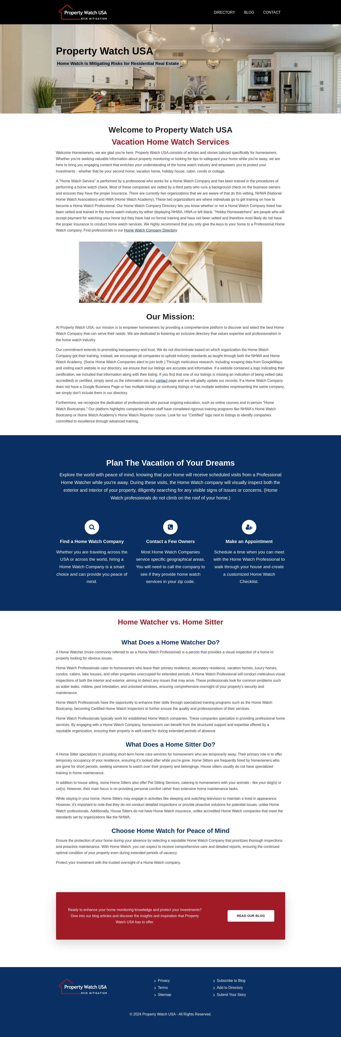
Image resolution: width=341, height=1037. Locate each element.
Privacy (164, 981)
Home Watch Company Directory (150, 230)
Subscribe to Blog (231, 981)
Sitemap (164, 995)
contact (162, 381)
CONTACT (271, 12)
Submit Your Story (231, 995)
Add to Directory (230, 988)
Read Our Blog (251, 916)
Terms (163, 988)
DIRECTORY (224, 12)
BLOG (249, 12)
